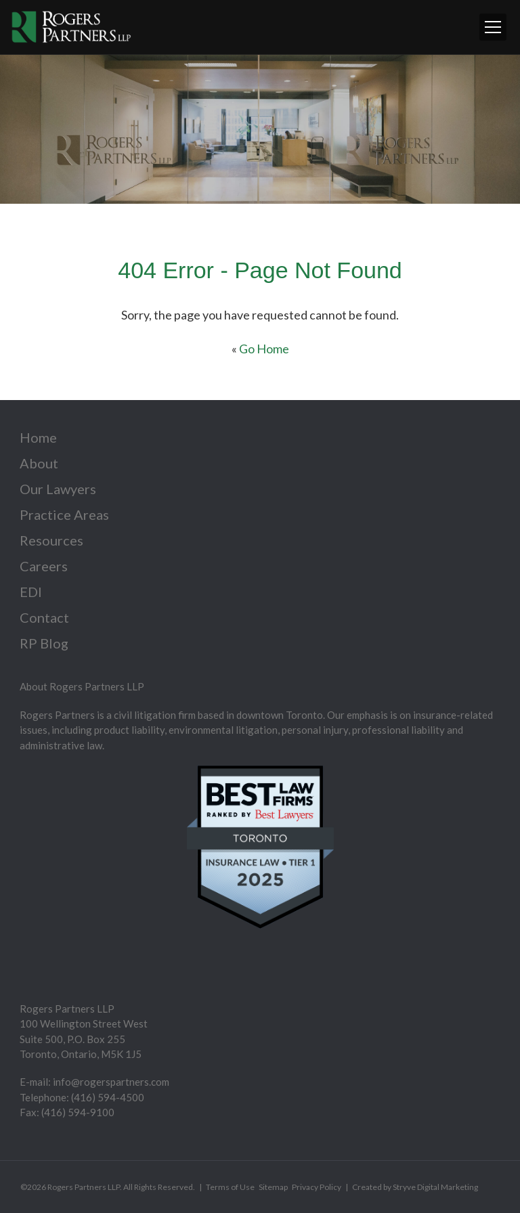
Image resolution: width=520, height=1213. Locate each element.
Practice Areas (64, 514)
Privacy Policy (316, 1187)
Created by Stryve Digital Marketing (415, 1187)
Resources (51, 540)
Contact (44, 617)
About (39, 463)
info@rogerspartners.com (111, 1082)
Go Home (264, 348)
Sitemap (273, 1187)
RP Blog (44, 643)
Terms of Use (230, 1187)
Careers (44, 566)
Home (38, 437)
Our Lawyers (58, 489)
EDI (31, 591)
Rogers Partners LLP (83, 1187)
